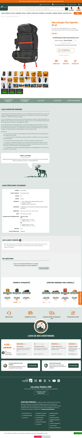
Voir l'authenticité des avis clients (8, 352)
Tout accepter (77, 433)
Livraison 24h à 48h (66, 63)
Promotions (52, 415)
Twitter (49, 380)
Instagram (35, 380)
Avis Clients (41, 100)
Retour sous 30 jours (75, 63)
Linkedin (58, 380)
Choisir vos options (59, 40)
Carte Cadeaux (53, 425)
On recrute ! (25, 417)
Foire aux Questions (41, 415)
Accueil (2, 16)
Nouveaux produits (54, 417)
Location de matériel (41, 422)
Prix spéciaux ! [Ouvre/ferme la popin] (80, 298)
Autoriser (4, 92)
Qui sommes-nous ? (27, 413)
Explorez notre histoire (48, 409)
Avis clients (38, 424)
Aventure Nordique (28, 402)
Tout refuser (38, 436)
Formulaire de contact (41, 413)
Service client (9, 317)
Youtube (54, 380)
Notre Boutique (39, 417)
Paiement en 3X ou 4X (56, 63)
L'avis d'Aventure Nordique (8, 100)
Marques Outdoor (54, 413)
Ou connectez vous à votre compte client (66, 45)
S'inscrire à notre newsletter (41, 392)
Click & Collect (39, 419)
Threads (45, 380)
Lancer (66, 8)
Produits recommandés (73, 100)
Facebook (40, 380)
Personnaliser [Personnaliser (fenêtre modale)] (46, 436)
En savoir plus (33, 365)
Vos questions (57, 100)
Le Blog (27, 380)
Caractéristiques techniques (24, 100)
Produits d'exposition (55, 423)
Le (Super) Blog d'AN (27, 415)
